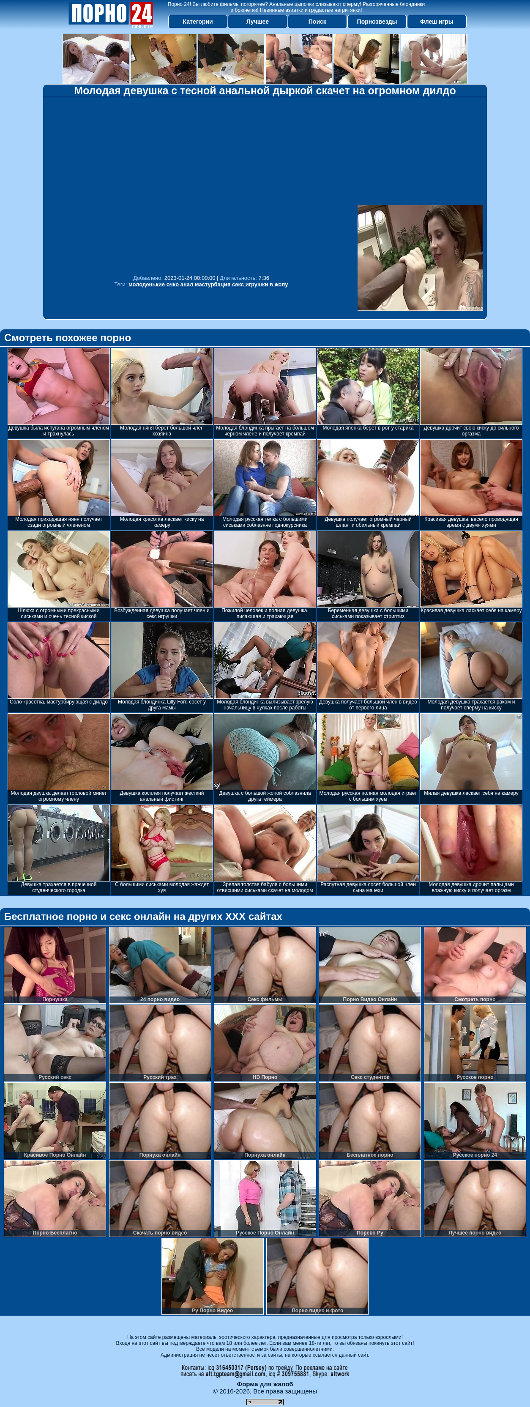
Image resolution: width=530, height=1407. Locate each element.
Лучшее (257, 21)
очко (173, 284)
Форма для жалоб (265, 1384)
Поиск (317, 21)
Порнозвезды (377, 21)
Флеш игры (437, 21)
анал (187, 284)
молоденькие (146, 284)
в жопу (279, 284)
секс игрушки (250, 284)
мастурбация (212, 284)
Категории (198, 21)
